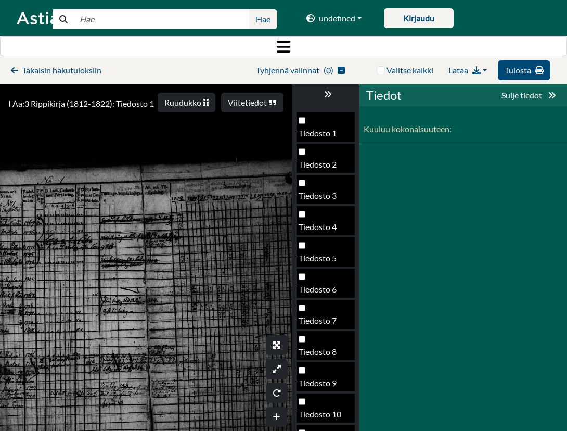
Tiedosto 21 (320, 386)
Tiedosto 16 (320, 230)
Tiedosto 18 (320, 292)
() (300, 70)
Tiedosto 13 (320, 136)
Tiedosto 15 (320, 199)
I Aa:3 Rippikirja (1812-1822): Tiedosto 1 (81, 103)
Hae (263, 19)
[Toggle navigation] (283, 46)
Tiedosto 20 (320, 355)
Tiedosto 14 (320, 167)
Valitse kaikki (409, 70)
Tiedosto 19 (320, 323)
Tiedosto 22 (320, 417)
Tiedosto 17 (320, 261)
